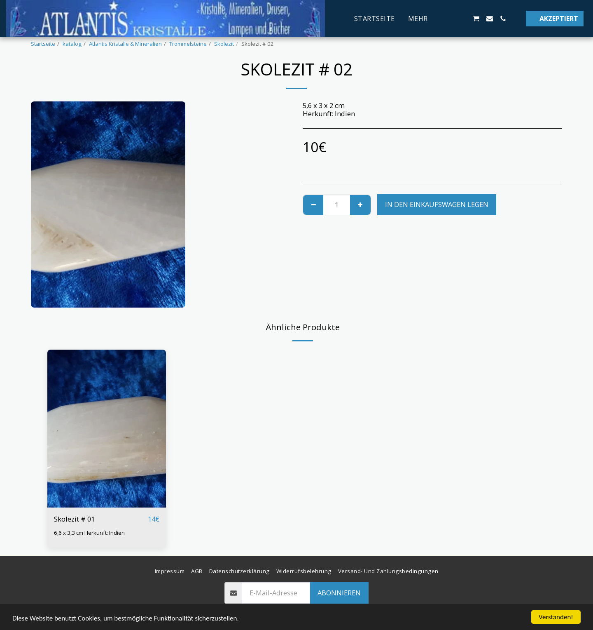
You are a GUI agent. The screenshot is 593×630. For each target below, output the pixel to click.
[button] (462, 18)
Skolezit (224, 43)
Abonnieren (339, 592)
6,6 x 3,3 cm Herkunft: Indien (89, 532)
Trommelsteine (188, 43)
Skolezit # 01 (74, 519)
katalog (72, 43)
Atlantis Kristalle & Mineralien (125, 43)
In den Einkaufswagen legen (436, 204)
